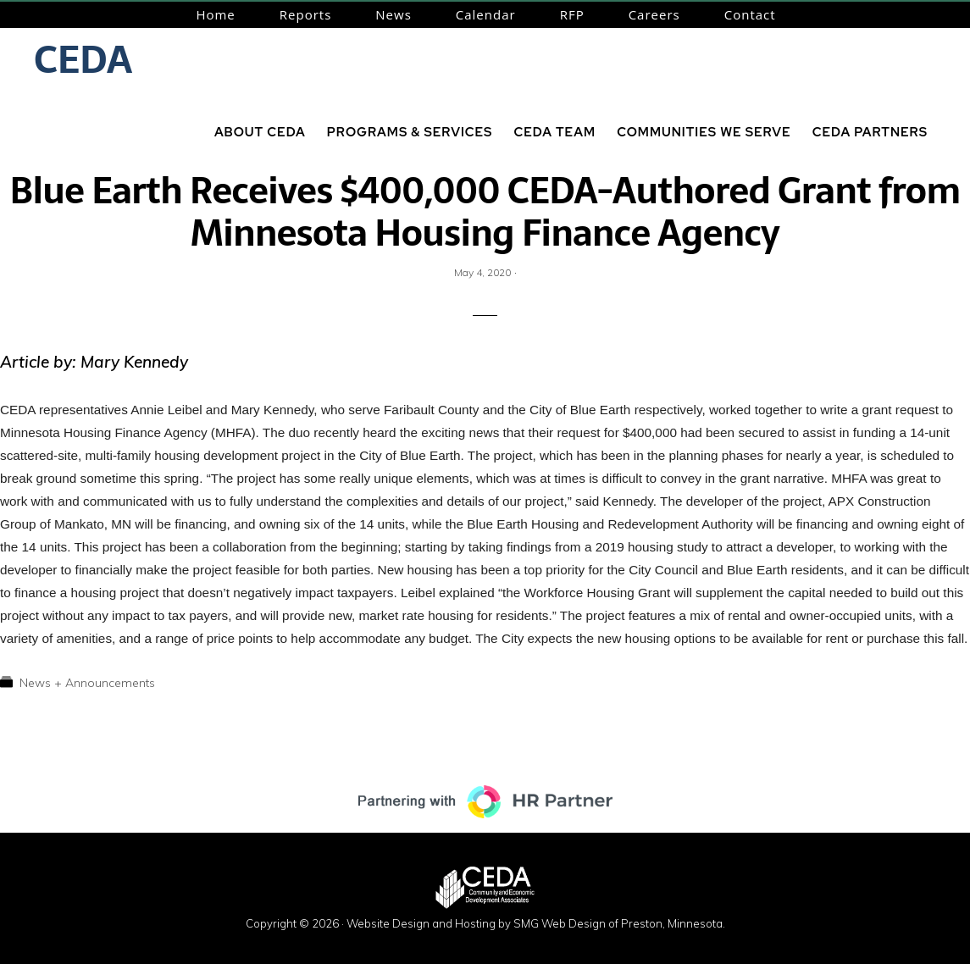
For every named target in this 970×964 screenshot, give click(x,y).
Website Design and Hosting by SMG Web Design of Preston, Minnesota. (535, 923)
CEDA (83, 59)
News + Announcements (87, 682)
